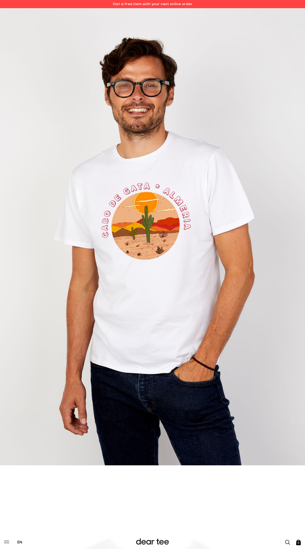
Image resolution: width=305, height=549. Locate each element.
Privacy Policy (108, 513)
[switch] (210, 524)
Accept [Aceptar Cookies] (149, 540)
